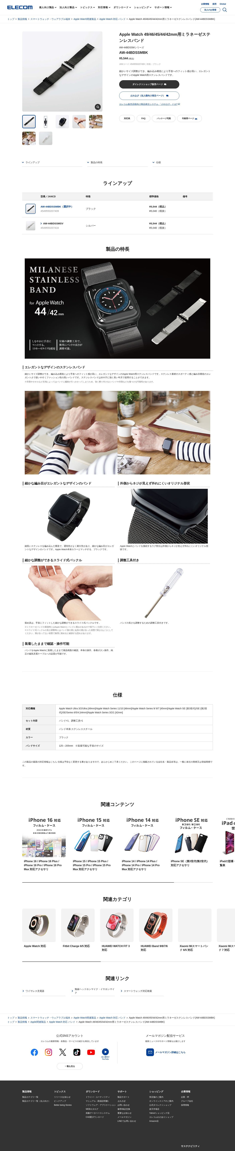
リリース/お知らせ (62, 1097)
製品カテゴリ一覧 (30, 1097)
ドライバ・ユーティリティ (98, 1097)
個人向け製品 (46, 7)
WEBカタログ (92, 1109)
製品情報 (22, 19)
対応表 (127, 118)
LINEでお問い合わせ (127, 1121)
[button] (60, 1092)
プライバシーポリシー (74, 1144)
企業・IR (185, 1097)
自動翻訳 (128, 1144)
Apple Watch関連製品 (85, 19)
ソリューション (29, 1113)
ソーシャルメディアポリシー (97, 1144)
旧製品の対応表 (61, 1129)
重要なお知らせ (125, 1113)
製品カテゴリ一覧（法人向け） (36, 1101)
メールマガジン (125, 1117)
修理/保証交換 (124, 1109)
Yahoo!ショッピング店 (159, 1113)
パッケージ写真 (164, 118)
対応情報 (103, 7)
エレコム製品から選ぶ (64, 1121)
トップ (10, 19)
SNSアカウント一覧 (29, 1145)
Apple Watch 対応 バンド (112, 19)
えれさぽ (122, 1101)
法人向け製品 (67, 7)
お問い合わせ (124, 1105)
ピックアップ (60, 1101)
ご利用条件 (58, 1144)
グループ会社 (187, 1101)
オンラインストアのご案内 (161, 1101)
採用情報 (185, 1105)
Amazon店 (154, 1121)
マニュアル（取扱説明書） (98, 1101)
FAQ (143, 118)
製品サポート (124, 1097)
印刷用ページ (189, 118)
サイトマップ (46, 1144)
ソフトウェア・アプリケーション (101, 1105)
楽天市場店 (154, 1109)
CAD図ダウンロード (95, 1117)
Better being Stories (63, 1105)
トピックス (86, 7)
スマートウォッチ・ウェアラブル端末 (50, 19)
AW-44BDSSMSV (53, 223)
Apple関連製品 (38, 1022)
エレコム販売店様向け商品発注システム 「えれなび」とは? (148, 104)
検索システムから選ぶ (64, 1125)
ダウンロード (120, 7)
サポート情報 (161, 7)
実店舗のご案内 (156, 1097)
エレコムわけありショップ (161, 1117)
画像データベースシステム (98, 1113)
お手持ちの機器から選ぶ (65, 1117)
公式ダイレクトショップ (160, 1105)
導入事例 (26, 1117)
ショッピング (141, 7)
